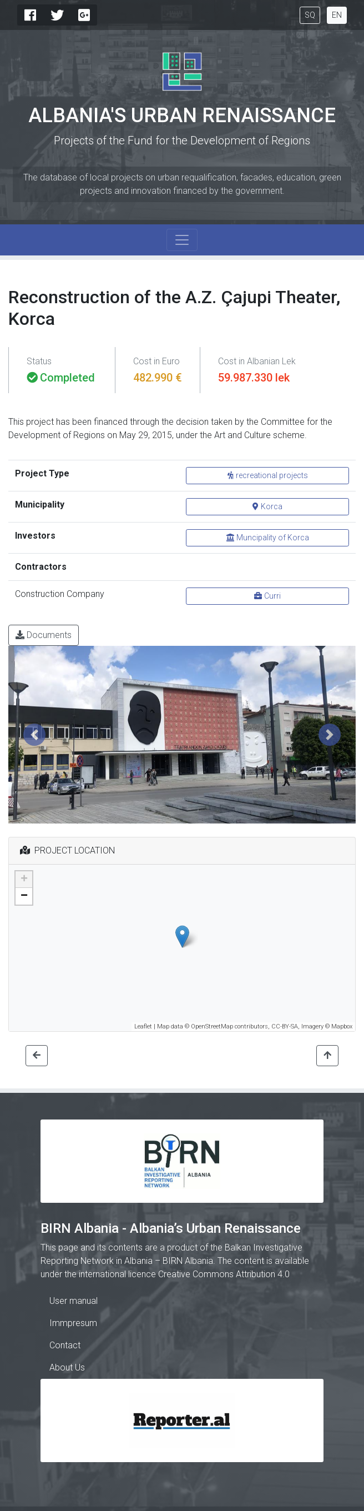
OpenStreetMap (212, 1026)
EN (337, 15)
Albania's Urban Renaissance (182, 115)
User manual (73, 1301)
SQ (310, 15)
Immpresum (73, 1323)
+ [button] (24, 879)
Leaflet (143, 1026)
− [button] (24, 896)
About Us (67, 1367)
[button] (34, 735)
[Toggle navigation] (182, 240)
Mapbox (341, 1026)
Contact (64, 1345)
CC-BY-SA (284, 1026)
